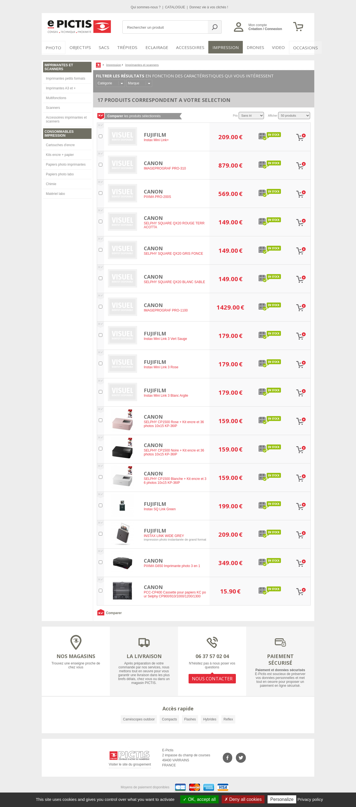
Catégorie (105, 82)
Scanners (53, 107)
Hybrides (209, 718)
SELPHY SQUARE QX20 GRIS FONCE (173, 253)
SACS (103, 47)
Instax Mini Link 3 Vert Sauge (165, 338)
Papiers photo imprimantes (66, 163)
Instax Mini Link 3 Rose (161, 366)
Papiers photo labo (60, 173)
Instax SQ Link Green (160, 508)
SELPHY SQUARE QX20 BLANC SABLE (174, 281)
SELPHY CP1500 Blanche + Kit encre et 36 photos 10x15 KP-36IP (175, 480)
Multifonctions (56, 97)
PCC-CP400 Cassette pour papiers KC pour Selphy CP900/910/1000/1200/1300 (175, 593)
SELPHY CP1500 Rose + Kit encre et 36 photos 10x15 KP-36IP (174, 423)
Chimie (51, 183)
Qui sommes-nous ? (146, 7)
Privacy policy (310, 799)
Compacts (169, 718)
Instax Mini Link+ (156, 139)
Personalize (282, 799)
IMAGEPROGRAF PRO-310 (165, 168)
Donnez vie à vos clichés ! (208, 7)
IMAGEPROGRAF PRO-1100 (166, 309)
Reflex (228, 718)
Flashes (190, 718)
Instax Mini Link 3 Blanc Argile (166, 395)
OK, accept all (199, 799)
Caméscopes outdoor (139, 718)
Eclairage (157, 47)
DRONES (249, 47)
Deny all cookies (243, 799)
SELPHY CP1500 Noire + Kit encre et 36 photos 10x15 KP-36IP (174, 451)
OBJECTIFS (78, 47)
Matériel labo (55, 193)
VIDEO (273, 47)
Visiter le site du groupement (130, 765)
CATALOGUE (175, 7)
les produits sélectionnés (133, 115)
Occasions (299, 47)
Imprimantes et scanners (142, 63)
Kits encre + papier (60, 154)
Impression (221, 47)
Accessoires (188, 47)
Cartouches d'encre (60, 144)
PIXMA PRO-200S (157, 196)
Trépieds (128, 47)
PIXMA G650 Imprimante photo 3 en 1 (172, 565)
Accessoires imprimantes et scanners (66, 118)
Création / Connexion (265, 29)
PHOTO (53, 47)
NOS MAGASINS (75, 655)
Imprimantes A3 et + (61, 87)
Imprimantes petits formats (65, 77)
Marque (133, 82)
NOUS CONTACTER (212, 677)
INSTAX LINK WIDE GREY (164, 535)
